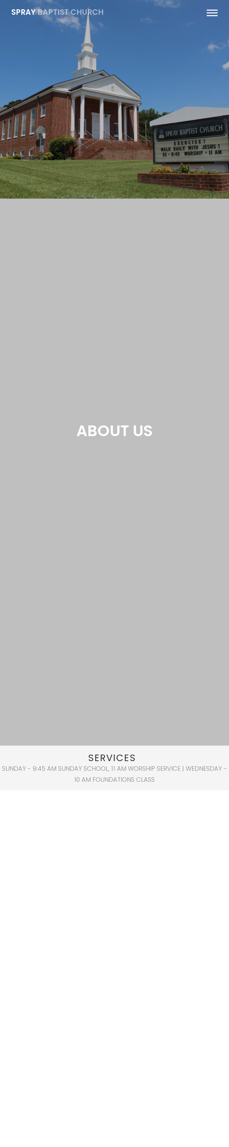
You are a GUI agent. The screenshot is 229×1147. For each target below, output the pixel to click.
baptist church (57, 12)
